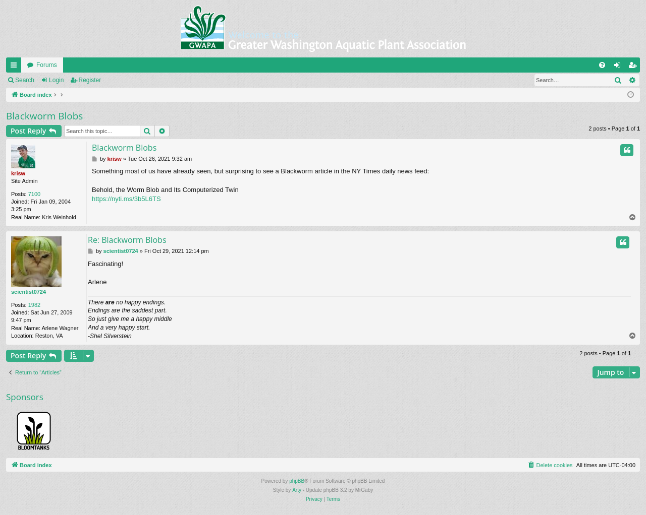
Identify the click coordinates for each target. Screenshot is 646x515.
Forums (46, 65)
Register (90, 80)
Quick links (15, 67)
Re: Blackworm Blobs (127, 240)
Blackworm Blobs (44, 115)
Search (24, 80)
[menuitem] (602, 65)
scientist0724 (28, 292)
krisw (18, 173)
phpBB (296, 481)
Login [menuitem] (619, 67)
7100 (34, 194)
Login (56, 80)
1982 (34, 305)
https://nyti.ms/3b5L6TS (126, 199)
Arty (296, 490)
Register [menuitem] (634, 67)
